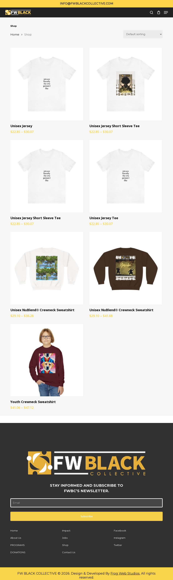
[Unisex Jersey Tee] (125, 176)
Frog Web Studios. (125, 573)
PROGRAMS (17, 545)
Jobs (65, 537)
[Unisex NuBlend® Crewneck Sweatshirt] (46, 268)
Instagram (119, 537)
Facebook (120, 530)
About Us (15, 537)
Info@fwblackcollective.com (86, 3)
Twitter (118, 545)
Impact (66, 530)
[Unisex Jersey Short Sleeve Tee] (125, 84)
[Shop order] (143, 34)
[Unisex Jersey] (46, 84)
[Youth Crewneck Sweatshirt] (46, 360)
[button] (166, 12)
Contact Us (68, 552)
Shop (65, 545)
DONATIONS (17, 552)
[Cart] (158, 12)
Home (14, 34)
